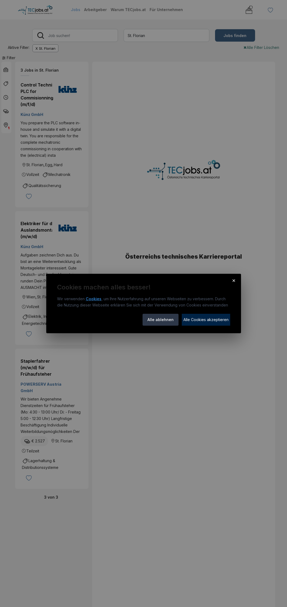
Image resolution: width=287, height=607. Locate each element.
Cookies (93, 298)
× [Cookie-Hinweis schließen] (234, 280)
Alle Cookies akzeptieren (206, 319)
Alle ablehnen (160, 319)
